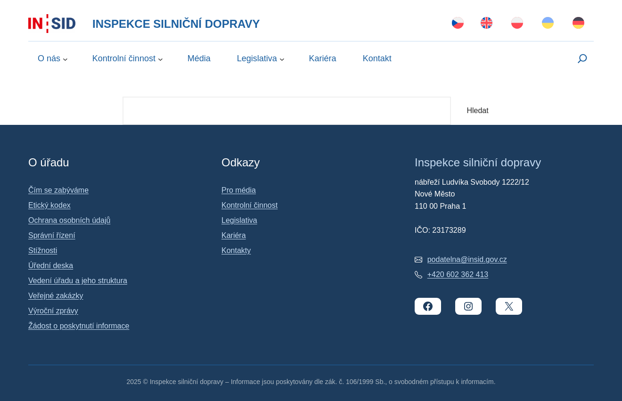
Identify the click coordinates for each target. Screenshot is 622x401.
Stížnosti (42, 250)
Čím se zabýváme (58, 190)
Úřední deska (50, 266)
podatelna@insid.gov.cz (467, 259)
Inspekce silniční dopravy (176, 23)
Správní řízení (51, 235)
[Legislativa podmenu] (282, 58)
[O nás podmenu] (65, 58)
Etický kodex (49, 205)
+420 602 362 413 (457, 274)
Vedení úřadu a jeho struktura (77, 281)
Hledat (477, 110)
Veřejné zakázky (55, 296)
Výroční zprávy (53, 311)
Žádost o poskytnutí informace (78, 326)
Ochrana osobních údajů (69, 220)
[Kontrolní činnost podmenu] (160, 58)
